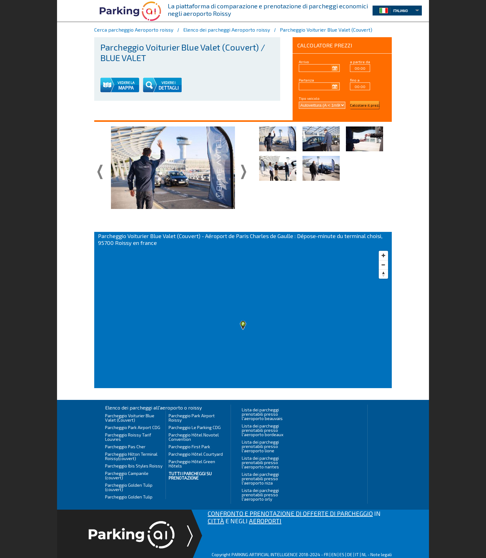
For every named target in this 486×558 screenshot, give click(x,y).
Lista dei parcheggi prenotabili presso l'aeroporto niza (260, 478)
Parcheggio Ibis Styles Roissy (133, 465)
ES (341, 554)
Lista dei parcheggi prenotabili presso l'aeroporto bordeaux (262, 430)
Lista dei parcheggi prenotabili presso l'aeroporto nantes (260, 462)
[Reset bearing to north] (383, 274)
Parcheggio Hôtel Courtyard (196, 454)
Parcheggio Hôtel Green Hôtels (192, 463)
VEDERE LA (126, 83)
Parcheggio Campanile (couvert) (126, 475)
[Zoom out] (383, 264)
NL (364, 554)
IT (357, 554)
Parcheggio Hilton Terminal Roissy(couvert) (131, 456)
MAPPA (126, 88)
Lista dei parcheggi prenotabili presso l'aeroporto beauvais (262, 414)
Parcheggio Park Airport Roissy (192, 418)
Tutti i (190, 475)
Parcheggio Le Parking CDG (195, 427)
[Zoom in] (383, 255)
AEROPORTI (265, 521)
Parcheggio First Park (189, 446)
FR (326, 554)
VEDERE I (168, 83)
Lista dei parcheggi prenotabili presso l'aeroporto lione (260, 446)
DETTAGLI (168, 88)
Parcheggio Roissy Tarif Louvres (128, 437)
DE (349, 554)
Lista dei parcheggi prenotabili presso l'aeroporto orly (260, 495)
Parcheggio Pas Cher (125, 446)
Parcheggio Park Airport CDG (132, 427)
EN (334, 554)
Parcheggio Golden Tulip (128, 496)
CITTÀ (216, 521)
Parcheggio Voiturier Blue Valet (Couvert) (129, 418)
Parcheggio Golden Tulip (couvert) (128, 487)
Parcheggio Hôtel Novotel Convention (194, 437)
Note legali (381, 554)
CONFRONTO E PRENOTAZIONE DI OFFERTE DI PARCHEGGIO (290, 513)
